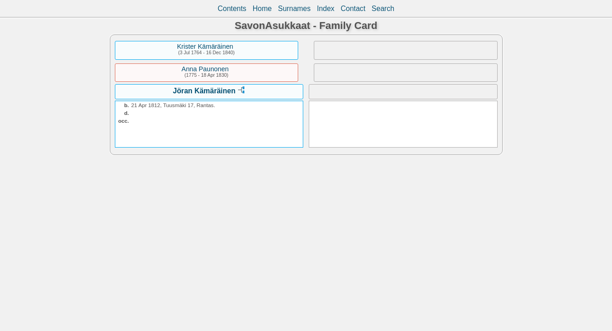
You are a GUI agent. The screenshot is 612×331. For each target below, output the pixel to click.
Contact (352, 8)
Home (262, 8)
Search (383, 8)
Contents (232, 8)
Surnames (294, 8)
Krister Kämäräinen (205, 46)
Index (325, 8)
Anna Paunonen (205, 69)
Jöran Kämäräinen (204, 91)
